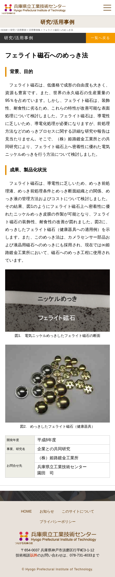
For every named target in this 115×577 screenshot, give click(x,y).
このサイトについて (78, 511)
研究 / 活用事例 (18, 30)
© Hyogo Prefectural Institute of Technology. (57, 569)
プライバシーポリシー (58, 522)
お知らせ (47, 511)
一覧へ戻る (100, 38)
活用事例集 (34, 30)
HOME (4, 30)
